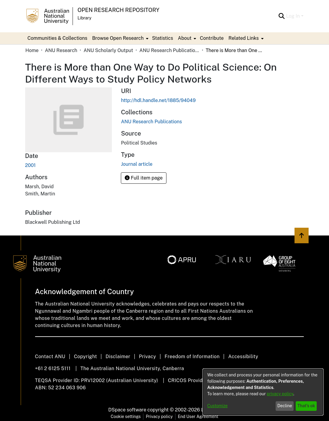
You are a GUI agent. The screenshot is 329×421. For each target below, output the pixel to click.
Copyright (85, 356)
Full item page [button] (144, 178)
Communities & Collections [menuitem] (58, 38)
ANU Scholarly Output (108, 50)
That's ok (306, 405)
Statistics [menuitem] (162, 38)
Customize (217, 405)
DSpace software (127, 410)
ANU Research (61, 50)
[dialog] (263, 392)
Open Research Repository (119, 10)
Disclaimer (118, 356)
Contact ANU (50, 356)
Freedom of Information (192, 356)
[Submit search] (282, 16)
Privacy (147, 356)
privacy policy (280, 393)
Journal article (136, 164)
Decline (284, 405)
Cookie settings (126, 416)
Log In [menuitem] (293, 16)
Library (84, 18)
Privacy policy (159, 416)
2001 (30, 165)
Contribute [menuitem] (211, 38)
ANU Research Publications (169, 50)
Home (32, 50)
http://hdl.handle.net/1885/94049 (158, 100)
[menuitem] (120, 38)
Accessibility (243, 356)
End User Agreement (198, 416)
